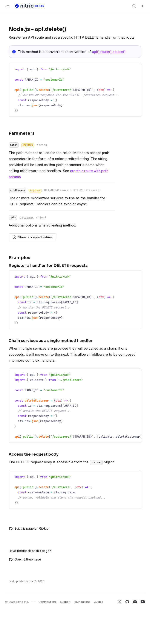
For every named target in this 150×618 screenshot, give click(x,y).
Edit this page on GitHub (29, 528)
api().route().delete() (109, 52)
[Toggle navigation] (7, 6)
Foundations (82, 601)
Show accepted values (32, 237)
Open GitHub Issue (25, 559)
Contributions (47, 601)
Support (65, 601)
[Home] (29, 6)
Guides (98, 601)
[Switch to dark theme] (142, 6)
